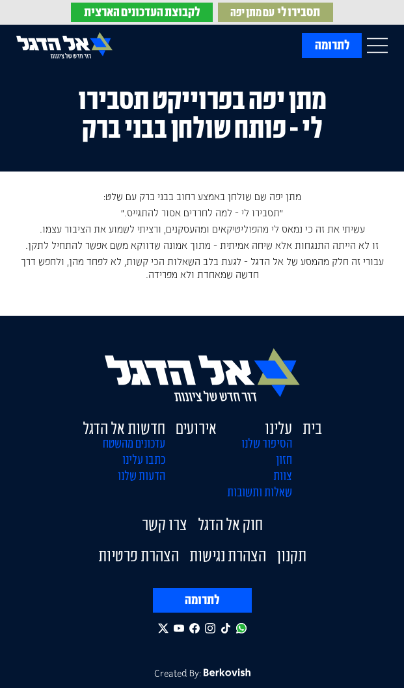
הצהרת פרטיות (138, 555)
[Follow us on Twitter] (163, 628)
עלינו (278, 428)
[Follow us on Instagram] (210, 628)
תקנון (291, 555)
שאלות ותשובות (259, 492)
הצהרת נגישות (227, 555)
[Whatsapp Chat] (241, 628)
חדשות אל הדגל (124, 428)
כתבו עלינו (143, 459)
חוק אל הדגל (230, 524)
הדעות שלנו (141, 475)
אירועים (196, 428)
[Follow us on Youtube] (179, 628)
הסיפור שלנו (266, 443)
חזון (284, 459)
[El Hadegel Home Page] (64, 45)
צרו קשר (164, 524)
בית (312, 428)
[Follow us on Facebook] (194, 628)
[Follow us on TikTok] (226, 628)
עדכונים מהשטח (134, 443)
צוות (282, 475)
